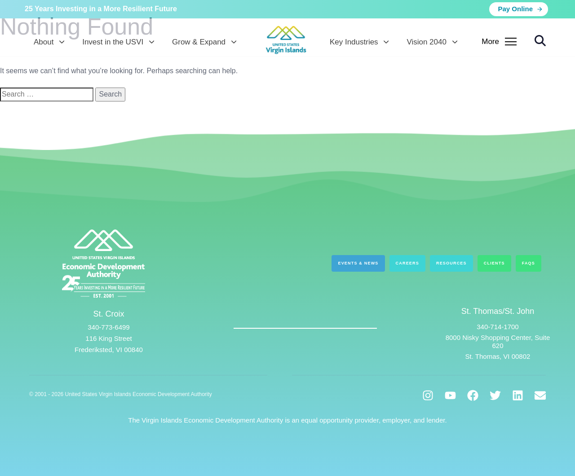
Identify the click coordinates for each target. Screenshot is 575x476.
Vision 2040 (432, 42)
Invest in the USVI (118, 42)
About (49, 42)
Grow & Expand (204, 42)
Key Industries (359, 42)
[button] (540, 40)
